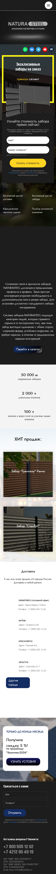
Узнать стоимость (28, 163)
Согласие (31, 172)
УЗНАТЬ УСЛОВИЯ (23, 761)
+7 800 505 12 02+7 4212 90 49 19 (18, 849)
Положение (14, 172)
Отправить (15, 813)
